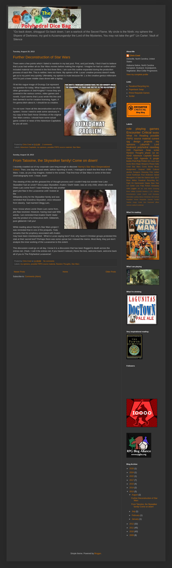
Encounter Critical (138, 132)
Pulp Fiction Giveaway (149, 186)
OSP (136, 158)
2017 (132, 480)
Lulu (137, 186)
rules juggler (131, 188)
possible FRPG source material (59, 147)
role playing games (142, 128)
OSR (128, 150)
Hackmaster (139, 183)
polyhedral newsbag (148, 147)
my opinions (42, 147)
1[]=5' (157, 178)
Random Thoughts (63, 264)
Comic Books (147, 167)
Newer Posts (19, 272)
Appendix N (145, 158)
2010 (132, 531)
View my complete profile (137, 74)
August (135, 495)
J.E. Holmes (154, 191)
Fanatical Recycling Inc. (139, 86)
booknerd (131, 147)
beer (152, 178)
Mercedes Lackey (132, 197)
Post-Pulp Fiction (139, 161)
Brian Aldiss (131, 180)
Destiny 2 (146, 191)
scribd (156, 150)
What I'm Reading (137, 135)
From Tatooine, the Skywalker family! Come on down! (55, 160)
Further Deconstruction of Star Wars (41, 57)
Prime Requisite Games (139, 93)
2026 (132, 468)
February (136, 515)
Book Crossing (153, 188)
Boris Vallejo (130, 191)
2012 (132, 524)
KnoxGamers (131, 194)
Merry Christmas (145, 197)
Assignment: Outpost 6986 (138, 169)
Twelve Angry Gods (134, 202)
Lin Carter (130, 186)
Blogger (97, 553)
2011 (132, 528)
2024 (132, 472)
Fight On (130, 183)
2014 (132, 487)
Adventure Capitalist (28, 147)
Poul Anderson (147, 175)
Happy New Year (152, 183)
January (135, 519)
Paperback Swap (136, 89)
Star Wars (77, 147)
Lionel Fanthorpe (133, 175)
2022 (132, 476)
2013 (132, 491)
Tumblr (156, 199)
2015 (132, 484)
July (134, 511)
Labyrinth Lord (149, 144)
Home (65, 272)
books (156, 132)
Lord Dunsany (153, 194)
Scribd (131, 96)
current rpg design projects (142, 140)
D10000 (139, 191)
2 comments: (47, 144)
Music (156, 167)
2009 (132, 535)
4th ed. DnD (142, 188)
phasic (148, 153)
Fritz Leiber (154, 172)
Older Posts (111, 272)
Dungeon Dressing (140, 172)
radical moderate (138, 205)
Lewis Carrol (142, 194)
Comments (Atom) (33, 276)
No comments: (49, 261)
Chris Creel (135, 55)
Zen (145, 202)
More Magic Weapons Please (143, 164)
